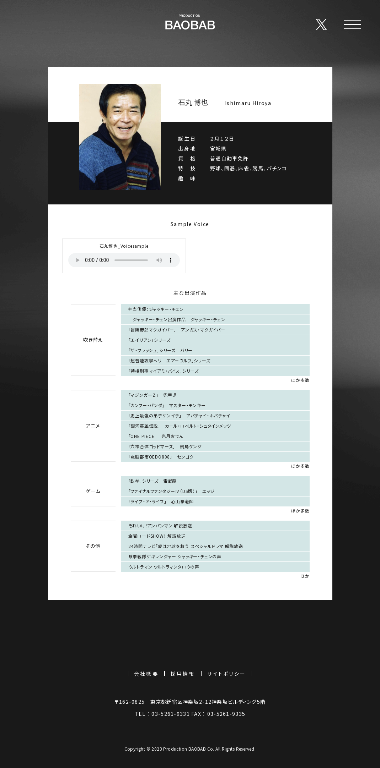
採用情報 (183, 673)
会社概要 (146, 673)
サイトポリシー (226, 673)
